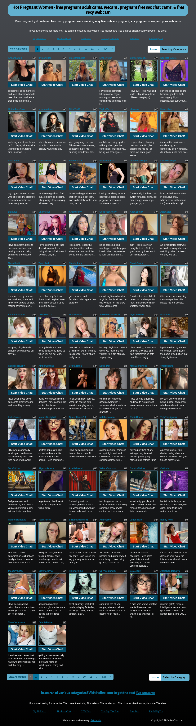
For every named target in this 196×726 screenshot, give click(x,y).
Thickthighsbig (77, 58)
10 (85, 48)
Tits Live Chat (64, 38)
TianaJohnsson (16, 622)
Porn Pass (134, 38)
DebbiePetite (45, 622)
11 (92, 48)
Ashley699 (105, 519)
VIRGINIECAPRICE (109, 314)
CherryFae (44, 211)
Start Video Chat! (22, 84)
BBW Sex (86, 38)
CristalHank (75, 366)
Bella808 (12, 211)
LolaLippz (135, 571)
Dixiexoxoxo (45, 314)
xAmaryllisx (44, 58)
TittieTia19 (74, 109)
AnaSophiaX (137, 211)
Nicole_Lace (75, 263)
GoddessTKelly (16, 366)
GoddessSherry (107, 211)
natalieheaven (106, 417)
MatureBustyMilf (47, 417)
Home (153, 49)
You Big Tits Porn (110, 38)
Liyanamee (105, 263)
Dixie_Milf (104, 366)
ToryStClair (14, 468)
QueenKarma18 (77, 417)
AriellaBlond (75, 468)
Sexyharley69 (45, 571)
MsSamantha (106, 160)
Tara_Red (43, 263)
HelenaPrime (76, 571)
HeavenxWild (76, 160)
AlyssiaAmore (46, 468)
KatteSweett (14, 417)
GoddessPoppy (138, 160)
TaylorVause (106, 109)
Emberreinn (105, 58)
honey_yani (166, 519)
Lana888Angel (168, 160)
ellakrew (134, 109)
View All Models (18, 48)
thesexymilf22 (15, 571)
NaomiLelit (14, 263)
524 (105, 48)
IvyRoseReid (137, 314)
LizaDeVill (13, 160)
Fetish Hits (96, 720)
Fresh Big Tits (156, 38)
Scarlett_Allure (168, 58)
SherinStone (137, 263)
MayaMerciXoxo (138, 366)
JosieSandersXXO (170, 571)
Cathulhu (165, 468)
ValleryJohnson (107, 468)
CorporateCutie (138, 58)
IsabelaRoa (166, 314)
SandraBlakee (137, 468)
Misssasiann (45, 160)
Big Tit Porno (39, 38)
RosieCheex (136, 417)
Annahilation (15, 58)
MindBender (75, 314)
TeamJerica (44, 519)
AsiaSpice (165, 211)
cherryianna (166, 366)
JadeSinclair (137, 519)
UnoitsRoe (166, 109)
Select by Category (173, 49)
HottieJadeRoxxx (17, 109)
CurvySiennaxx (107, 571)
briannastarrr (45, 109)
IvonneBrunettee (17, 519)
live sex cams (145, 692)
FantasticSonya (16, 314)
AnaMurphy (75, 211)
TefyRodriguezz (168, 417)
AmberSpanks (46, 366)
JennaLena (166, 263)
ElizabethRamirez (78, 519)
